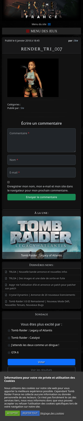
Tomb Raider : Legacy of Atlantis (31, 330)
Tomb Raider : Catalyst (25, 338)
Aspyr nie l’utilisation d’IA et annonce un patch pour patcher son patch (40, 286)
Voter (41, 362)
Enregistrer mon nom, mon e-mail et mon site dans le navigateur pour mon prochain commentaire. (40, 188)
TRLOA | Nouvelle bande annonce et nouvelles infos (38, 271)
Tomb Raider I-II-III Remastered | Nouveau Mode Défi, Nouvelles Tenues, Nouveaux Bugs (37, 303)
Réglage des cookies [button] (52, 413)
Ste (76, 40)
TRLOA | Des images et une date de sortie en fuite (37, 278)
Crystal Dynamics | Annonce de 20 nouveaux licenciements (42, 294)
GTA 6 (15, 352)
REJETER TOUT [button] (30, 413)
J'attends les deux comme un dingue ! (35, 345)
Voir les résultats (41, 370)
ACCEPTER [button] (12, 413)
